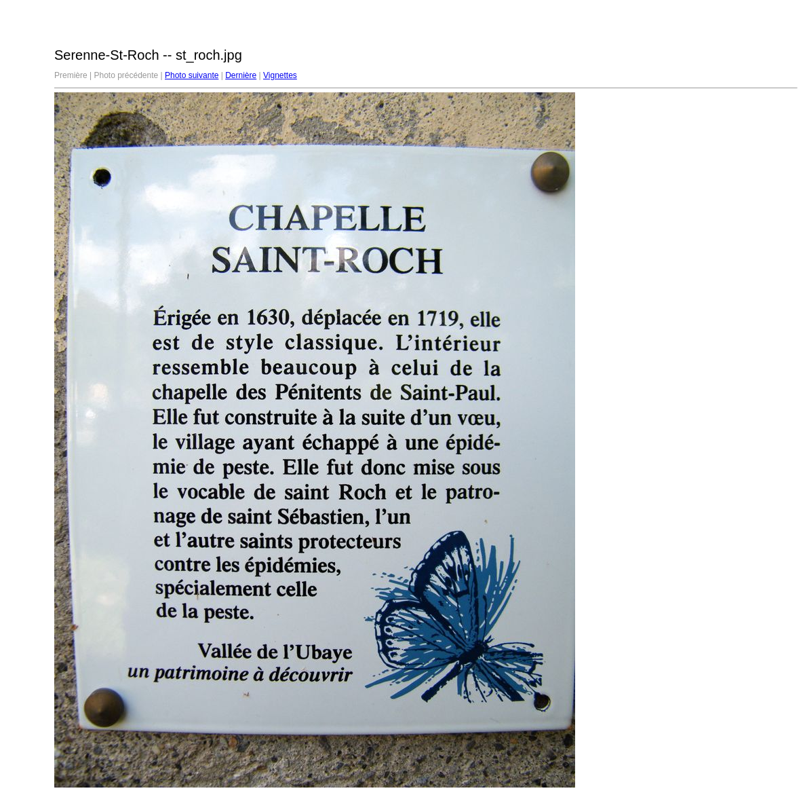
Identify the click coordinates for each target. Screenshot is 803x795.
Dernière (240, 75)
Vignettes (280, 75)
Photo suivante (191, 75)
